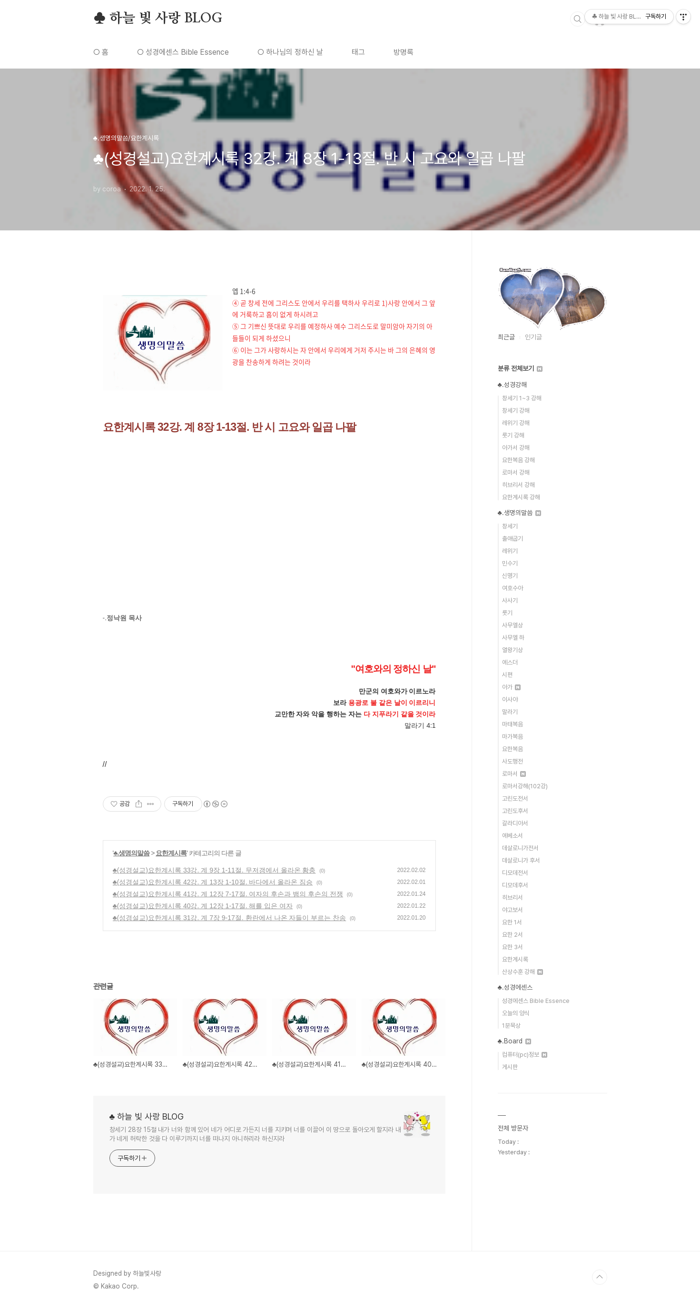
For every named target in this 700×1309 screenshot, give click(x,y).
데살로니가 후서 (521, 860)
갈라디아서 (515, 823)
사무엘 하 (513, 637)
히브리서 (512, 897)
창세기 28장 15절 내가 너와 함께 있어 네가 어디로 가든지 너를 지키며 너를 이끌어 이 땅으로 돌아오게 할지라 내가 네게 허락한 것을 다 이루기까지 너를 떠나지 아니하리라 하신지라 (255, 1134)
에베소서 (512, 835)
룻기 (507, 612)
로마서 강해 (516, 472)
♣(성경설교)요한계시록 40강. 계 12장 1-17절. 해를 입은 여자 (203, 906)
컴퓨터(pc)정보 (524, 1054)
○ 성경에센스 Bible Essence (183, 52)
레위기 (510, 551)
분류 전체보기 (520, 368)
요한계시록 (171, 853)
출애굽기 (512, 538)
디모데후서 (515, 885)
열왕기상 (512, 650)
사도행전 (512, 761)
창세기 (510, 526)
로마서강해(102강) (525, 786)
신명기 (510, 575)
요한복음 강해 (518, 460)
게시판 (510, 1067)
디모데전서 (515, 872)
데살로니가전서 (520, 848)
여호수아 (512, 588)
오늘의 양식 (516, 1013)
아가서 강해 (516, 447)
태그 (358, 52)
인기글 (533, 337)
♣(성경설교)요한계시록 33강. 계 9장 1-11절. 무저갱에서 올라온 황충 (214, 870)
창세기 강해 (516, 410)
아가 (511, 687)
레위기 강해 (516, 422)
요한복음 (512, 749)
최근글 (506, 337)
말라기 (510, 711)
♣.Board (514, 1041)
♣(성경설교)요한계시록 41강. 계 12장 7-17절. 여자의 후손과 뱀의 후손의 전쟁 (228, 894)
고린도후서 (515, 810)
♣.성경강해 (512, 384)
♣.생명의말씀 (131, 853)
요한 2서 (512, 934)
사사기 (510, 600)
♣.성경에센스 (515, 987)
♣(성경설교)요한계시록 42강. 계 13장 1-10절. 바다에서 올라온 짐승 (213, 882)
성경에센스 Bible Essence (536, 1000)
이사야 (510, 699)
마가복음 (512, 736)
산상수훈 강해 (522, 971)
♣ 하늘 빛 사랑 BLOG (157, 18)
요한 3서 (512, 947)
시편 (507, 674)
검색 (578, 19)
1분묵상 (511, 1025)
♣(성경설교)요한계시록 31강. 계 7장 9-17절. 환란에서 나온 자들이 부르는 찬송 (229, 918)
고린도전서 (515, 798)
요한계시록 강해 (521, 497)
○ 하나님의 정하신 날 (290, 52)
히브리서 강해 (518, 484)
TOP (599, 1277)
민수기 (510, 563)
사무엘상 (512, 625)
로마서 (514, 773)
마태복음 (512, 724)
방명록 (404, 52)
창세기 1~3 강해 (522, 398)
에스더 (510, 662)
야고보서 (512, 909)
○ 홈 (100, 52)
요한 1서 (512, 922)
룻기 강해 (513, 435)
